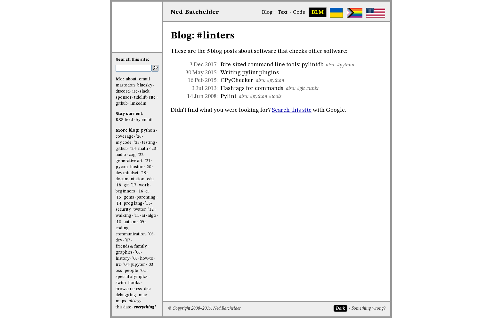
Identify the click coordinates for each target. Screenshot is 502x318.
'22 (140, 155)
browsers (125, 289)
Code (299, 12)
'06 (138, 252)
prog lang (133, 203)
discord (123, 91)
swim (121, 283)
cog (132, 155)
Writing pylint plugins (250, 73)
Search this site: (132, 60)
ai (143, 216)
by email (144, 120)
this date (123, 307)
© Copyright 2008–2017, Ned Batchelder (204, 308)
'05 (135, 259)
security (123, 210)
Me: (120, 79)
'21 (147, 161)
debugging (126, 295)
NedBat (195, 12)
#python (345, 65)
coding (122, 228)
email (144, 79)
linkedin (138, 104)
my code (124, 143)
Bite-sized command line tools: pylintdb (272, 65)
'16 (140, 191)
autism (130, 222)
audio (121, 155)
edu (150, 179)
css (139, 289)
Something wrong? (368, 308)
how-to (146, 259)
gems (129, 197)
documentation (130, 179)
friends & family (131, 246)
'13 (147, 203)
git (126, 185)
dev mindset (127, 173)
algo (152, 216)
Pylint (228, 96)
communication (131, 234)
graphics (124, 252)
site (152, 97)
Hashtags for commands (252, 88)
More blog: (128, 130)
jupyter (138, 265)
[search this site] (133, 68)
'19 (143, 173)
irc (134, 91)
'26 (139, 137)
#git (301, 88)
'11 (136, 216)
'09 (141, 222)
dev (119, 240)
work (144, 185)
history (123, 259)
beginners (125, 191)
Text (282, 12)
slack (145, 91)
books (134, 283)
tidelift (140, 97)
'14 (118, 203)
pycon (122, 167)
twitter (140, 210)
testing (148, 143)
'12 (151, 210)
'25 (137, 143)
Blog (267, 12)
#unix (312, 88)
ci (147, 191)
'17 (133, 185)
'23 (153, 149)
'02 (143, 271)
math (143, 149)
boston (136, 167)
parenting (146, 197)
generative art (129, 161)
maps (121, 301)
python (148, 130)
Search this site (292, 110)
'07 (127, 240)
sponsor (124, 97)
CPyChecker (237, 80)
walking (123, 216)
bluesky (144, 85)
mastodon (125, 85)
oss (119, 271)
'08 (151, 234)
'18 (118, 185)
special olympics (132, 277)
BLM (318, 12)
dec (147, 289)
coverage (125, 137)
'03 (150, 265)
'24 (133, 149)
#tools (275, 96)
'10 (118, 222)
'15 (118, 197)
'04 (126, 265)
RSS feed (124, 120)
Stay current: (129, 114)
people (131, 271)
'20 (148, 167)
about (131, 79)
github (122, 104)
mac (143, 295)
